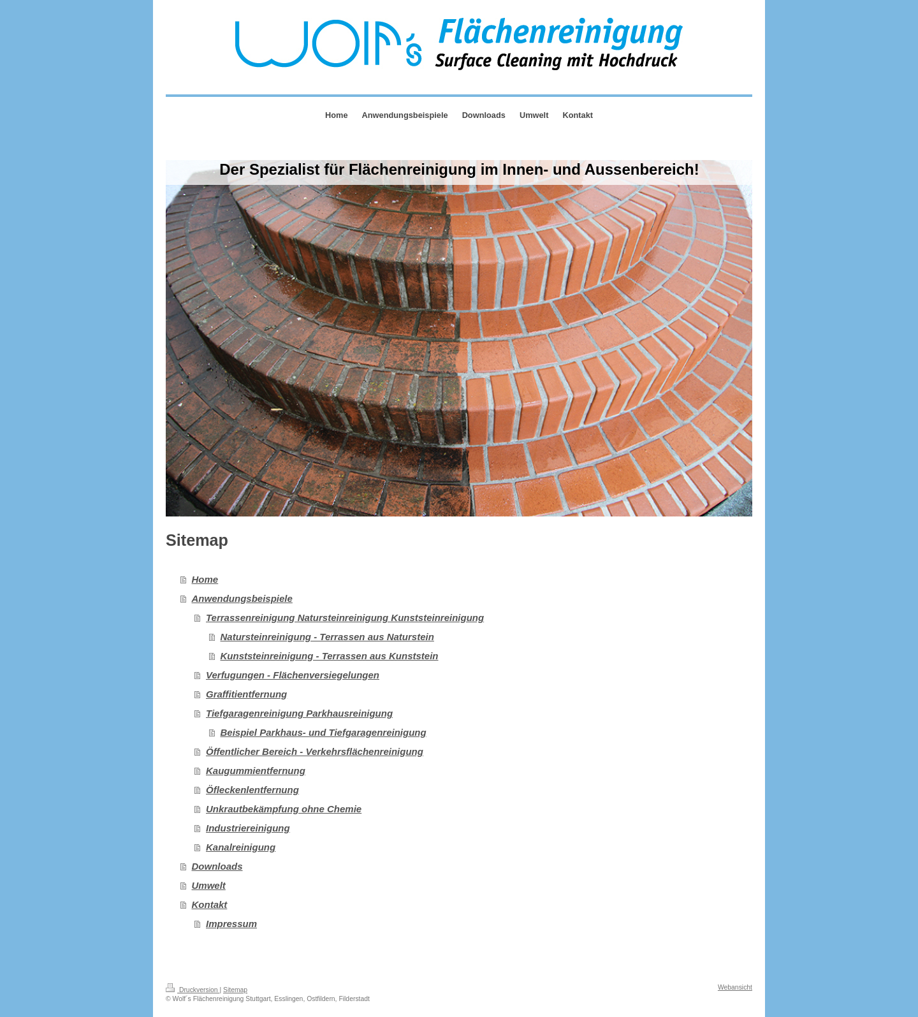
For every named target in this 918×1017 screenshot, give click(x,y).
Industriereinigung (248, 828)
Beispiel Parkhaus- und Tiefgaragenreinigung (323, 732)
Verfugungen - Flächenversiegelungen (292, 674)
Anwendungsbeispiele (242, 598)
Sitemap (235, 989)
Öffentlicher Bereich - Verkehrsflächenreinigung (314, 751)
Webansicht (735, 987)
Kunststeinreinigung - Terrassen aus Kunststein (330, 655)
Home (205, 579)
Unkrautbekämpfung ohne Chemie (283, 808)
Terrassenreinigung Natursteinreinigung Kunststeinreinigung (345, 617)
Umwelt (209, 885)
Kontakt (210, 904)
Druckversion (192, 989)
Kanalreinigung (240, 847)
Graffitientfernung (246, 694)
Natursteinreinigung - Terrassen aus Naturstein (327, 636)
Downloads (217, 866)
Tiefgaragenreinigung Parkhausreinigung (299, 713)
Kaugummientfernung (255, 770)
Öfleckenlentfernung (252, 789)
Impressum (231, 923)
